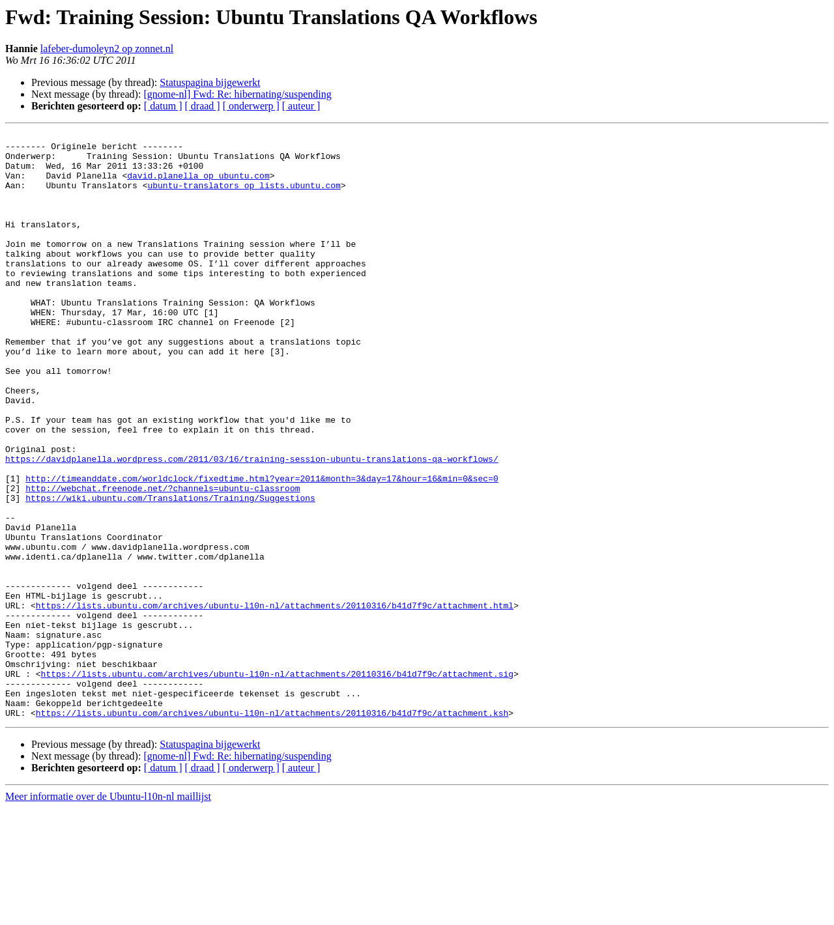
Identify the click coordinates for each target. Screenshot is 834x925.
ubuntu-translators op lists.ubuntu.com (243, 197)
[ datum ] (163, 105)
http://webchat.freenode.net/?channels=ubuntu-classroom (162, 560)
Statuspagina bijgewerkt (210, 82)
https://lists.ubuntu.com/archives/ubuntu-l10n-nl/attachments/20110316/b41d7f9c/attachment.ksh (272, 830)
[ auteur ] (301, 105)
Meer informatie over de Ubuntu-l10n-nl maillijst (108, 913)
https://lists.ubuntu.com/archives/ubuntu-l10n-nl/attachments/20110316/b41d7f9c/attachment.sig (277, 783)
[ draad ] (202, 105)
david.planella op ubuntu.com (198, 185)
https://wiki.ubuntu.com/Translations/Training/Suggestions (170, 572)
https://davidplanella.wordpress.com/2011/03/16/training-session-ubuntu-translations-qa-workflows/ (251, 525)
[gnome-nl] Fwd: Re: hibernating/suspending (237, 94)
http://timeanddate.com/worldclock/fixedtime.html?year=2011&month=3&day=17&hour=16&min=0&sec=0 (261, 548)
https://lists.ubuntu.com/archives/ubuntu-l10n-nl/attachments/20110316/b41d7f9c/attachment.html (274, 701)
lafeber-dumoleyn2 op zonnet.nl (107, 48)
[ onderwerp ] (251, 105)
